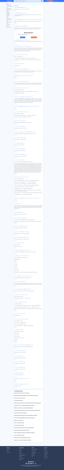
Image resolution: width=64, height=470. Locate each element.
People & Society (8, 22)
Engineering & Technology (8, 14)
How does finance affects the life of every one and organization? (24, 427)
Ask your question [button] (34, 37)
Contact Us (45, 450)
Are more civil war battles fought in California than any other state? (24, 417)
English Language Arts (22, 455)
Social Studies (8, 24)
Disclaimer (45, 455)
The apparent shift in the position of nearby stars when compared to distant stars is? (27, 410)
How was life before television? (19, 425)
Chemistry (20, 450)
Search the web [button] (23, 37)
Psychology (20, 456)
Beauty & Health (8, 8)
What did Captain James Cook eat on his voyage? (21, 393)
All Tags (8, 450)
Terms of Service (46, 452)
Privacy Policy (46, 453)
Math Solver (33, 455)
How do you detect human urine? (19, 435)
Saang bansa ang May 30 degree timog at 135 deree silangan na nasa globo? (25, 415)
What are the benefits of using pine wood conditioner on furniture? (24, 432)
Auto (7, 7)
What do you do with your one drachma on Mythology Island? (23, 407)
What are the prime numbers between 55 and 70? (21, 430)
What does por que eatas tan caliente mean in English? (22, 440)
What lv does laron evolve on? (18, 420)
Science (7, 23)
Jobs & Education (8, 18)
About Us (45, 449)
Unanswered (8, 452)
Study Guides (33, 453)
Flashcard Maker (34, 452)
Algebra (20, 449)
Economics (20, 459)
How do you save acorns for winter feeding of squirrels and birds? (24, 405)
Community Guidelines (35, 449)
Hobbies (7, 17)
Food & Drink (8, 15)
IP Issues (45, 458)
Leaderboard (8, 449)
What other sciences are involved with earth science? (22, 437)
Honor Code (33, 450)
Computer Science (21, 458)
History (7, 16)
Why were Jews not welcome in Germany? (20, 412)
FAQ (32, 456)
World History (21, 453)
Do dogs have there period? (18, 400)
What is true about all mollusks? (19, 422)
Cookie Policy (46, 456)
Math (7, 21)
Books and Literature (9, 9)
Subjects (7, 3)
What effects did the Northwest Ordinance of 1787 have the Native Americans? (26, 395)
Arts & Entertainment (9, 6)
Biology (20, 452)
